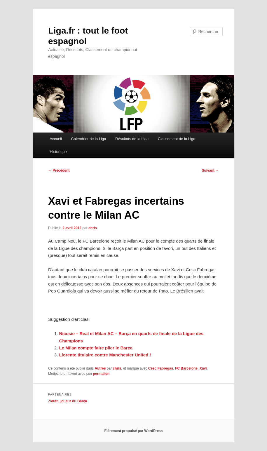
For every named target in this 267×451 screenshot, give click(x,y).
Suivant (210, 170)
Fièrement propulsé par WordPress (133, 431)
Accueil (56, 139)
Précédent (58, 170)
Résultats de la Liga (132, 139)
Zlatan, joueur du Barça (67, 401)
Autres (100, 368)
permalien (101, 374)
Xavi (203, 368)
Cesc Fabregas (160, 368)
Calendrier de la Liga (88, 139)
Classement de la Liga (177, 139)
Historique (58, 151)
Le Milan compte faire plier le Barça (95, 347)
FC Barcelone (186, 368)
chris (92, 228)
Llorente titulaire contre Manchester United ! (105, 354)
